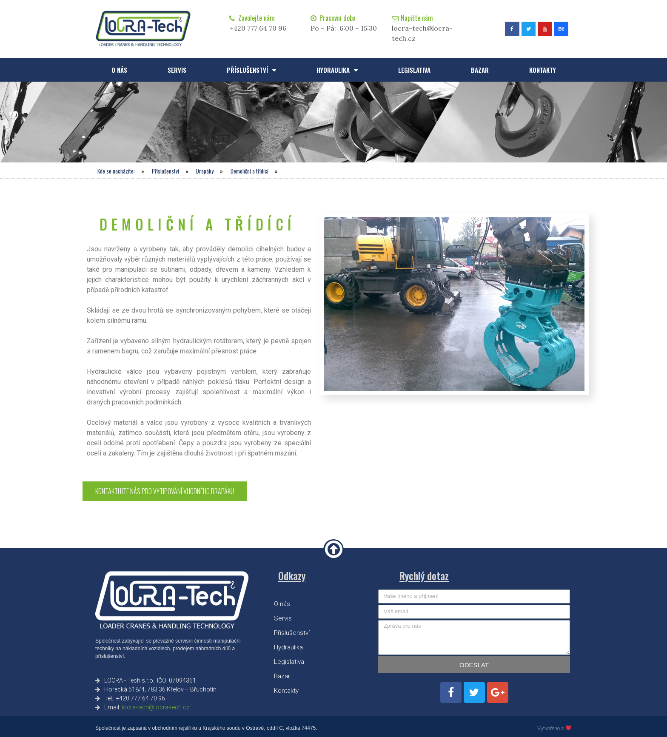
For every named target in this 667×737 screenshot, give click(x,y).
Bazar (480, 69)
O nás (119, 69)
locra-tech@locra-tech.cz (155, 707)
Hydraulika (337, 70)
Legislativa (414, 69)
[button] (165, 491)
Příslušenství (251, 70)
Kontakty (542, 69)
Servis (177, 69)
